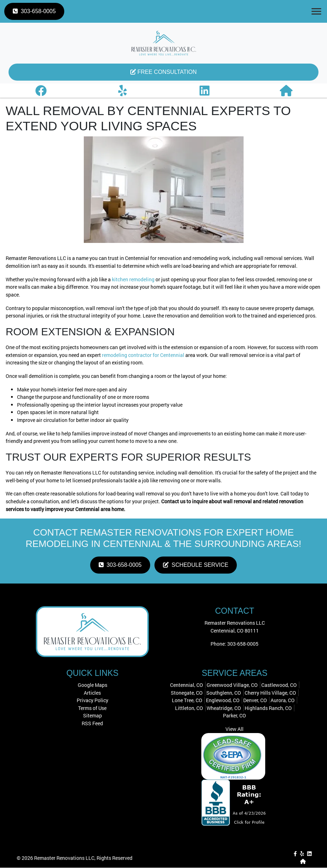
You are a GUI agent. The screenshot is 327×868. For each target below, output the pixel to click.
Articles (92, 692)
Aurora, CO (283, 700)
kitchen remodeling (133, 279)
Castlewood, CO (279, 685)
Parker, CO (234, 715)
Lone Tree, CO (187, 700)
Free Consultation (163, 72)
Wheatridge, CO (224, 708)
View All (234, 729)
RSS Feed (92, 723)
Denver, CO (255, 700)
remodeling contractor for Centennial (143, 355)
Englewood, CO (223, 700)
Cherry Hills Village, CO (270, 692)
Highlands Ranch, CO (268, 708)
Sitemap (92, 715)
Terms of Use (92, 708)
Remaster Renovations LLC (64, 858)
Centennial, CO (186, 685)
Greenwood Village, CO (232, 685)
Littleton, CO (189, 708)
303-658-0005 (34, 11)
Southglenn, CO (223, 692)
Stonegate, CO (187, 692)
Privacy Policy (92, 700)
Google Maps (92, 685)
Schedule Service (196, 565)
